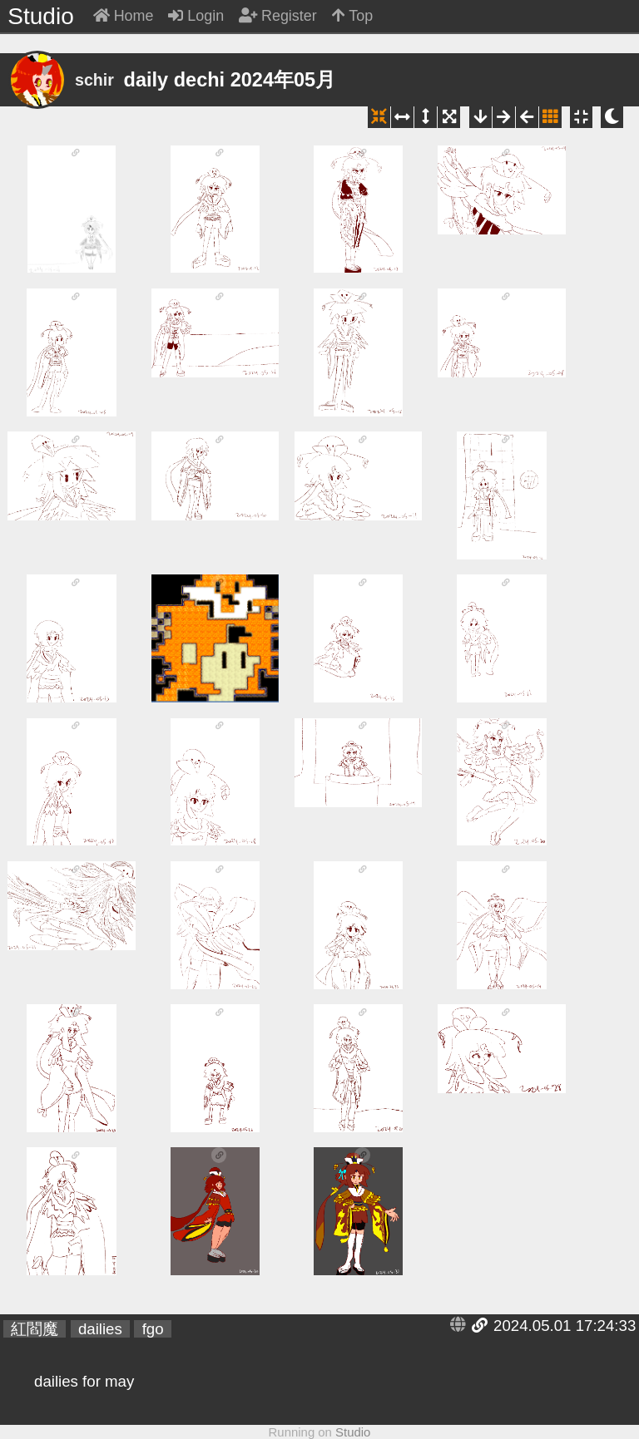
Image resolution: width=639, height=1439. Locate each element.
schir (94, 80)
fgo (153, 1329)
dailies (100, 1329)
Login (196, 15)
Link (480, 1325)
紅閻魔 (34, 1329)
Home (123, 15)
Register (278, 15)
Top (353, 15)
